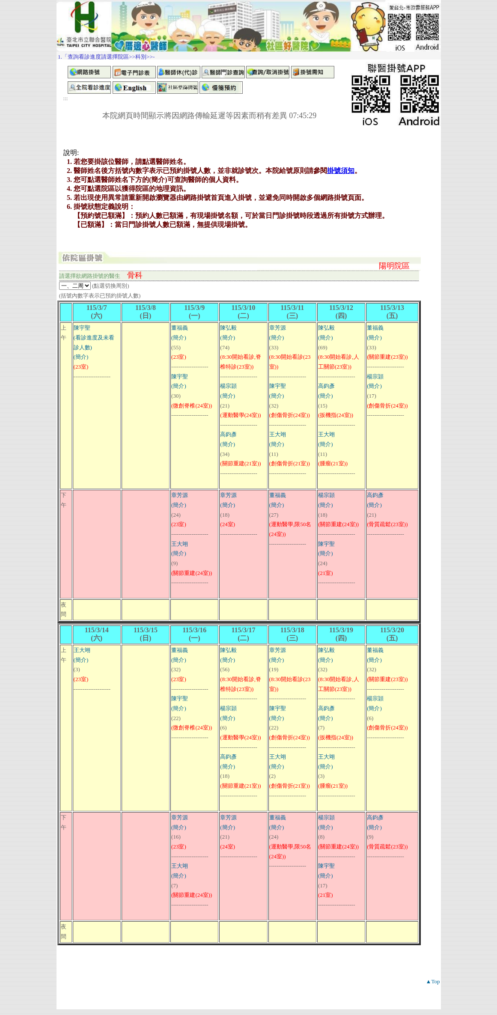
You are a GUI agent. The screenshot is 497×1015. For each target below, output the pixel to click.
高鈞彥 (228, 434)
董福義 (179, 327)
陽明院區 (394, 266)
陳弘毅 (228, 327)
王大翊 (277, 434)
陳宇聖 (82, 327)
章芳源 (277, 327)
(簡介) (81, 357)
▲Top (433, 981)
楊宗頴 (228, 386)
